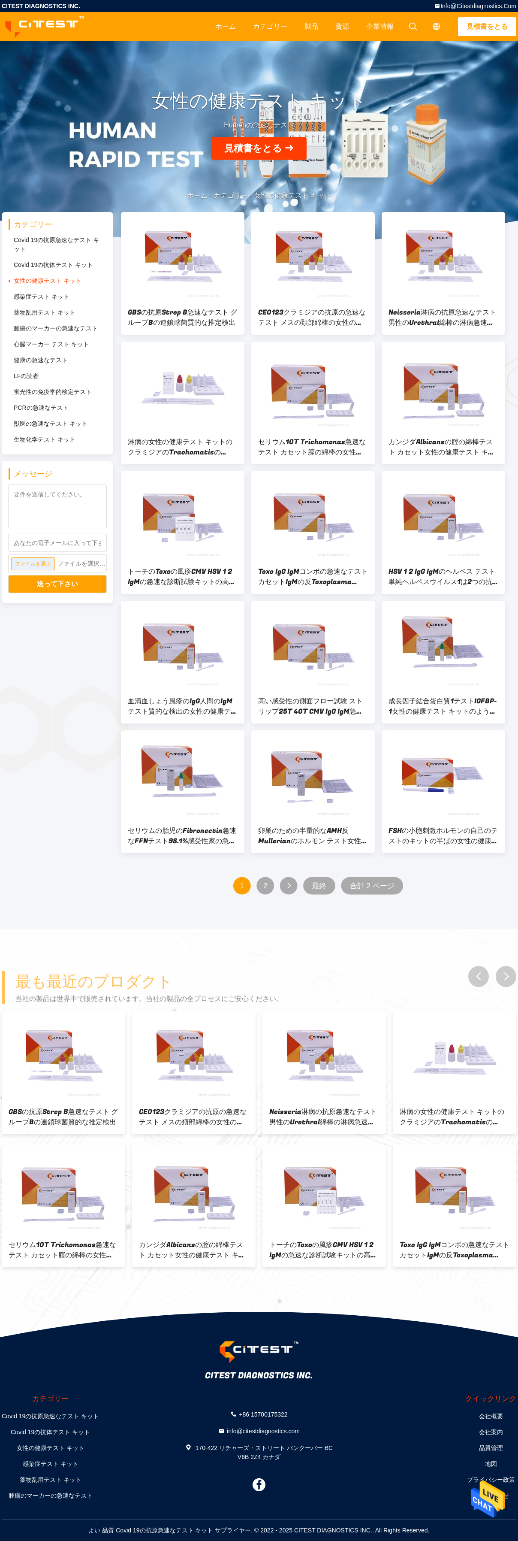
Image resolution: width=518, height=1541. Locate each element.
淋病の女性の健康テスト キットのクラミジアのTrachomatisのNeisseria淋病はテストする (180, 447)
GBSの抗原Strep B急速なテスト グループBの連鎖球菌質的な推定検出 (182, 317)
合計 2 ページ (372, 886)
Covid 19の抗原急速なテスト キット (56, 244)
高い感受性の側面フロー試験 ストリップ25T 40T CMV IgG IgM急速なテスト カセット (310, 706)
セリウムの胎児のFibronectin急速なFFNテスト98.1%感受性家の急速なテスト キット (182, 836)
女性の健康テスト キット (47, 280)
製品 (311, 26)
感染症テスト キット (41, 296)
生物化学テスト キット (44, 439)
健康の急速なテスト (41, 360)
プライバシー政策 (491, 1479)
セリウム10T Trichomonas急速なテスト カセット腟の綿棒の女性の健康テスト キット (312, 447)
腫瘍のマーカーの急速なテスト (56, 328)
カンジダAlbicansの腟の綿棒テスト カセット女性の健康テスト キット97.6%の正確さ (441, 447)
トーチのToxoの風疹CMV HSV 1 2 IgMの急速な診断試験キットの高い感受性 (182, 576)
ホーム (225, 26)
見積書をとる (487, 26)
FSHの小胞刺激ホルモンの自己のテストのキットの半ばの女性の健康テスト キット (443, 836)
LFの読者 (26, 375)
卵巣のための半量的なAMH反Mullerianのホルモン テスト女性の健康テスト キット (313, 836)
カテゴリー (270, 26)
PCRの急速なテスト (41, 407)
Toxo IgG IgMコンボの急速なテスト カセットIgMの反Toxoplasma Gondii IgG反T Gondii (313, 576)
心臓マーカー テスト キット (51, 344)
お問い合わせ (491, 1495)
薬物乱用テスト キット (44, 312)
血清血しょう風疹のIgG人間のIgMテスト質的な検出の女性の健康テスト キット (183, 706)
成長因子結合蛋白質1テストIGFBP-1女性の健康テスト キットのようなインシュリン (442, 706)
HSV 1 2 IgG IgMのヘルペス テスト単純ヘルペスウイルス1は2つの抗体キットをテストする (441, 576)
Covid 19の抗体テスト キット (53, 264)
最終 (319, 886)
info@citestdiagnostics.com (478, 6)
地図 (491, 1463)
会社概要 (491, 1416)
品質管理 (491, 1447)
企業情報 (380, 26)
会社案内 (491, 1432)
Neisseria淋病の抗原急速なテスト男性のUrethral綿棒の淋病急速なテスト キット (442, 317)
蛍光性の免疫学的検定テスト (53, 391)
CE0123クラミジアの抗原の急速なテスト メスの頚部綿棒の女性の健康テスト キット (312, 317)
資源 (342, 26)
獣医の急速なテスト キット (50, 423)
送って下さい (57, 583)
